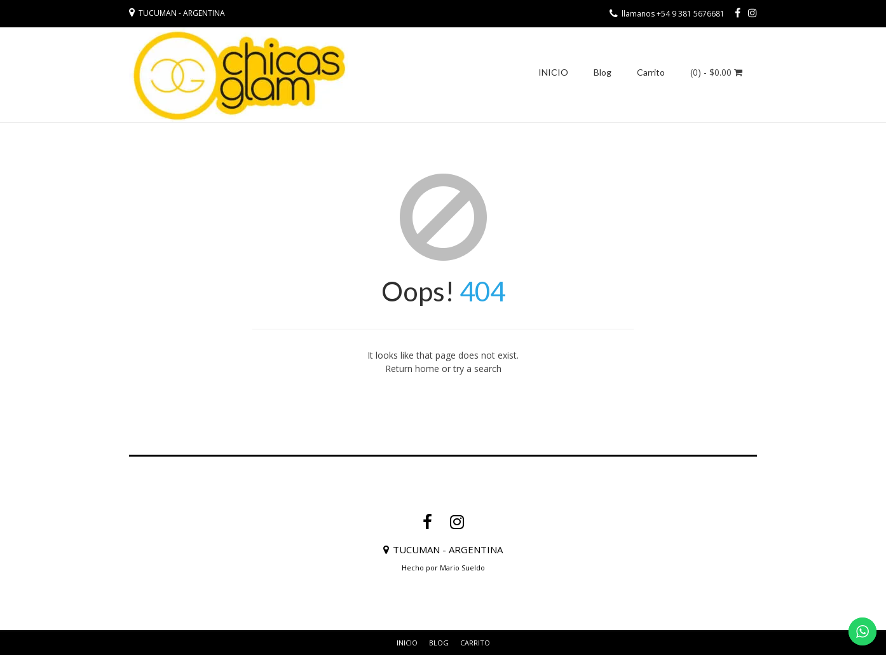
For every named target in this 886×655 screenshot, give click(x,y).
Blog (602, 72)
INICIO (553, 72)
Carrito (651, 72)
